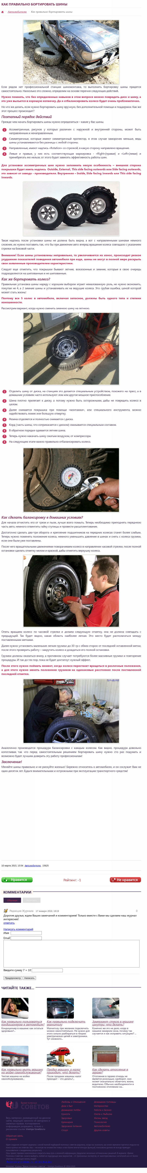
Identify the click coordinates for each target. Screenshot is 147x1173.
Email (7, 938)
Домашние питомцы (105, 1107)
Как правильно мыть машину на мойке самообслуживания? (22, 1076)
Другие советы (102, 1135)
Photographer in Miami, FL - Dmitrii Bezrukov (29, 1166)
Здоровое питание (71, 1131)
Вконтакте (31, 900)
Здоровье (66, 1123)
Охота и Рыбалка (103, 1119)
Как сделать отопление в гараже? (110, 1076)
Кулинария (67, 1127)
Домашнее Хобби (71, 1115)
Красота (65, 1119)
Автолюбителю (17, 11)
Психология (100, 1127)
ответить (9, 923)
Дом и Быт (66, 1111)
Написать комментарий (18, 929)
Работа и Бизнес (103, 1115)
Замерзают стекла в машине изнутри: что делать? (112, 1028)
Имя (6, 933)
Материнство (101, 1111)
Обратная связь (14, 1140)
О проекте (11, 1144)
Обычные (12, 900)
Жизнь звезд (101, 1123)
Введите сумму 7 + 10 (17, 975)
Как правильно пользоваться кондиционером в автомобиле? (22, 1028)
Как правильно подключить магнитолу (66, 1028)
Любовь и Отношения (73, 1107)
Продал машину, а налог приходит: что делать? (63, 1076)
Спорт (64, 1135)
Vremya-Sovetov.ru (35, 1134)
